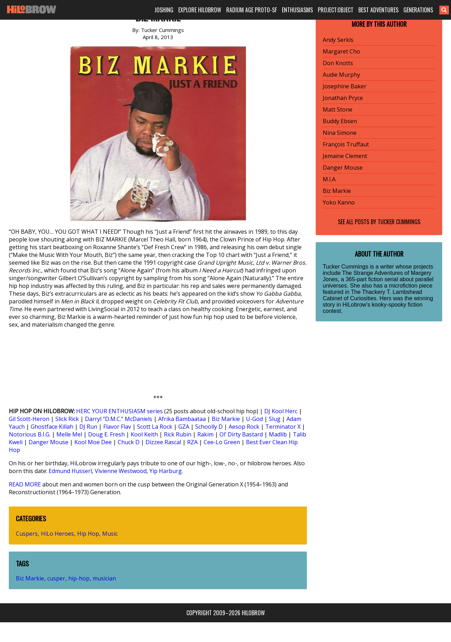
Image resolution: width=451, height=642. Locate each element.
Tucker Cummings (399, 222)
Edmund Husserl (70, 471)
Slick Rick (67, 419)
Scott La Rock (154, 426)
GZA (183, 426)
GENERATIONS (418, 10)
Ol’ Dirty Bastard (241, 434)
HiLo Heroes (57, 533)
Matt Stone (337, 109)
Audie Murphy (341, 74)
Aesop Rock (244, 426)
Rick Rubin (177, 434)
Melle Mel (69, 434)
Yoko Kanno (339, 202)
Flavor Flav (117, 426)
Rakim (205, 434)
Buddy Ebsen (340, 121)
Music (110, 533)
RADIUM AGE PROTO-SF (251, 10)
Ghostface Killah (52, 426)
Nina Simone (340, 133)
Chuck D (129, 442)
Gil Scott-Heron (29, 419)
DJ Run (88, 426)
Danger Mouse (48, 442)
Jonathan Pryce (343, 98)
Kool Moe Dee (93, 442)
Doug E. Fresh (106, 434)
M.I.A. (329, 179)
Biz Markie (226, 419)
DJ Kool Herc (280, 411)
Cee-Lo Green (222, 442)
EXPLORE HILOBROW (199, 10)
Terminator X (283, 426)
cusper (56, 578)
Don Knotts (338, 63)
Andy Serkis (338, 40)
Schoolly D (209, 426)
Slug (274, 419)
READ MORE (25, 484)
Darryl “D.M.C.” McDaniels (118, 419)
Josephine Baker (344, 86)
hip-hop (78, 578)
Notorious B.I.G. (29, 434)
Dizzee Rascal (163, 442)
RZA (192, 442)
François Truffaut (346, 144)
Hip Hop (88, 533)
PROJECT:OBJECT (335, 10)
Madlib (278, 434)
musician (104, 578)
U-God (254, 419)
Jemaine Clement (345, 156)
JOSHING (163, 10)
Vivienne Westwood (121, 471)
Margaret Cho (341, 51)
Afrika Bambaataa (182, 419)
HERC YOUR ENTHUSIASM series (119, 411)
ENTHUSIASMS (297, 10)
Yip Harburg (165, 471)
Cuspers (27, 533)
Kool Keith (144, 434)
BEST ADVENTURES (378, 10)
